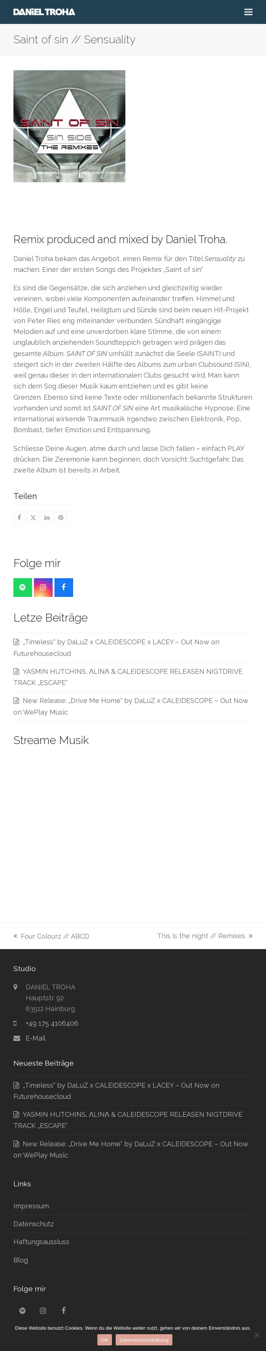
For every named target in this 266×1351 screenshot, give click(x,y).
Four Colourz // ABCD (51, 937)
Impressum (31, 1206)
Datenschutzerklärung (143, 1340)
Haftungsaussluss (41, 1242)
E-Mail (36, 1038)
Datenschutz (33, 1224)
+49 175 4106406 (52, 1023)
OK (104, 1340)
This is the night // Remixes (205, 936)
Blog (20, 1260)
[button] (248, 12)
